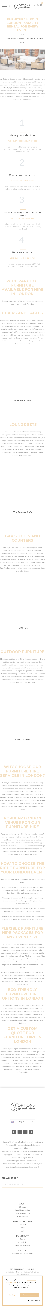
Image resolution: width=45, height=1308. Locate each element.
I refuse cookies (33, 1300)
